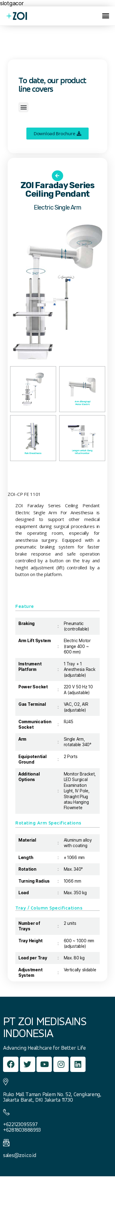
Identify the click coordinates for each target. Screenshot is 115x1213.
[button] (105, 16)
